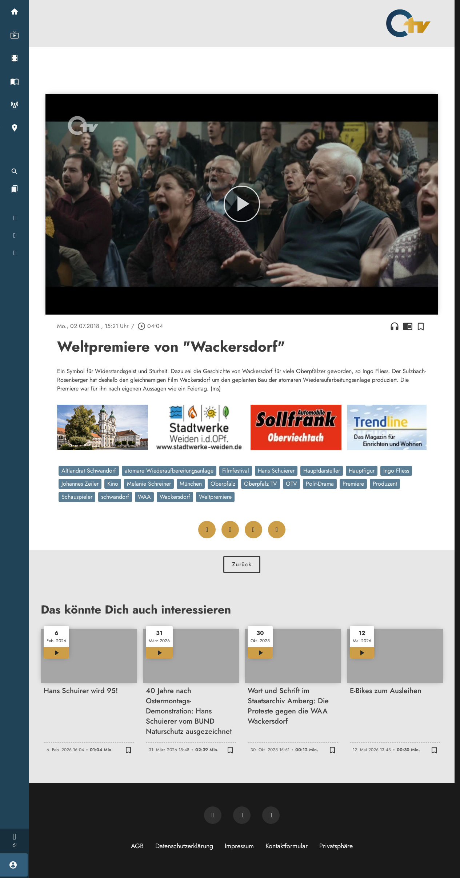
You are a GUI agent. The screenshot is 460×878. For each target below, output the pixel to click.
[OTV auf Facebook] (242, 815)
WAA (144, 497)
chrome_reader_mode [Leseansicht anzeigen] (408, 326)
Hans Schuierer (276, 470)
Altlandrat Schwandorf (88, 470)
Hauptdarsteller (321, 470)
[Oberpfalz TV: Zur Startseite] (408, 23)
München (191, 484)
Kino (112, 484)
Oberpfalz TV (260, 484)
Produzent (385, 484)
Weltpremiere (215, 497)
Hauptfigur (362, 470)
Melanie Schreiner (149, 484)
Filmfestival (235, 470)
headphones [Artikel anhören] (394, 326)
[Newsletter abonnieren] (212, 815)
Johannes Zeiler (80, 484)
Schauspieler (76, 497)
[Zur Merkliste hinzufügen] (421, 326)
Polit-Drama (320, 484)
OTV (291, 484)
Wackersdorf (175, 497)
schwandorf (115, 497)
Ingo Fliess (396, 470)
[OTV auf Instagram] (271, 815)
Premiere (353, 484)
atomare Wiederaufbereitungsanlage (169, 470)
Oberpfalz (223, 484)
